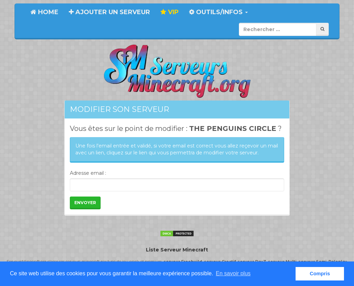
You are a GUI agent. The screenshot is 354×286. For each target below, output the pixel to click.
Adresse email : (88, 173)
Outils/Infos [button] (218, 12)
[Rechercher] (322, 29)
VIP (169, 12)
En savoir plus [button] (233, 273)
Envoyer (85, 202)
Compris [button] (320, 273)
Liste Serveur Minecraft (177, 250)
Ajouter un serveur (109, 12)
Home (44, 12)
